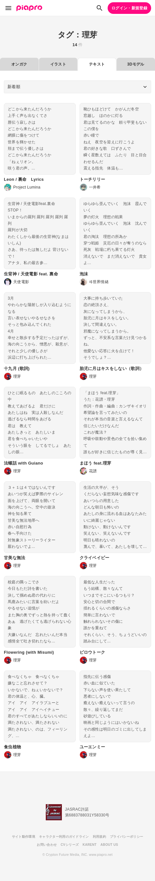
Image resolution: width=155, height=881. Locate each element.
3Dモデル (135, 64)
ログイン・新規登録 (129, 8)
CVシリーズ (70, 844)
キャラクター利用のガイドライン (64, 836)
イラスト (58, 64)
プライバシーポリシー (126, 836)
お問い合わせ (47, 844)
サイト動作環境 (23, 836)
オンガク (19, 64)
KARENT (89, 844)
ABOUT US (109, 844)
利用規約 (99, 836)
